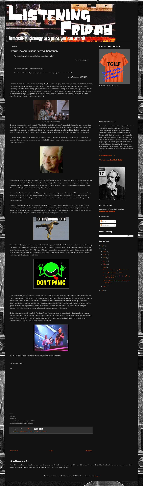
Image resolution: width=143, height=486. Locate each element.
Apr (104, 261)
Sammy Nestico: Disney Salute (113, 273)
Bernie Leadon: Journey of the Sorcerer (115, 270)
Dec (104, 251)
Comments (105, 225)
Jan (104, 286)
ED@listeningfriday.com (107, 211)
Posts (103, 221)
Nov (105, 255)
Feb (104, 267)
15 (102, 246)
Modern (17, 432)
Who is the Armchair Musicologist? (111, 160)
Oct (104, 258)
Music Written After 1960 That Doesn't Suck (34, 432)
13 (102, 290)
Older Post (88, 451)
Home (51, 451)
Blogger (97, 476)
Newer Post (14, 451)
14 (102, 249)
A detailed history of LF (107, 155)
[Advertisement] (51, 442)
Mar (104, 264)
